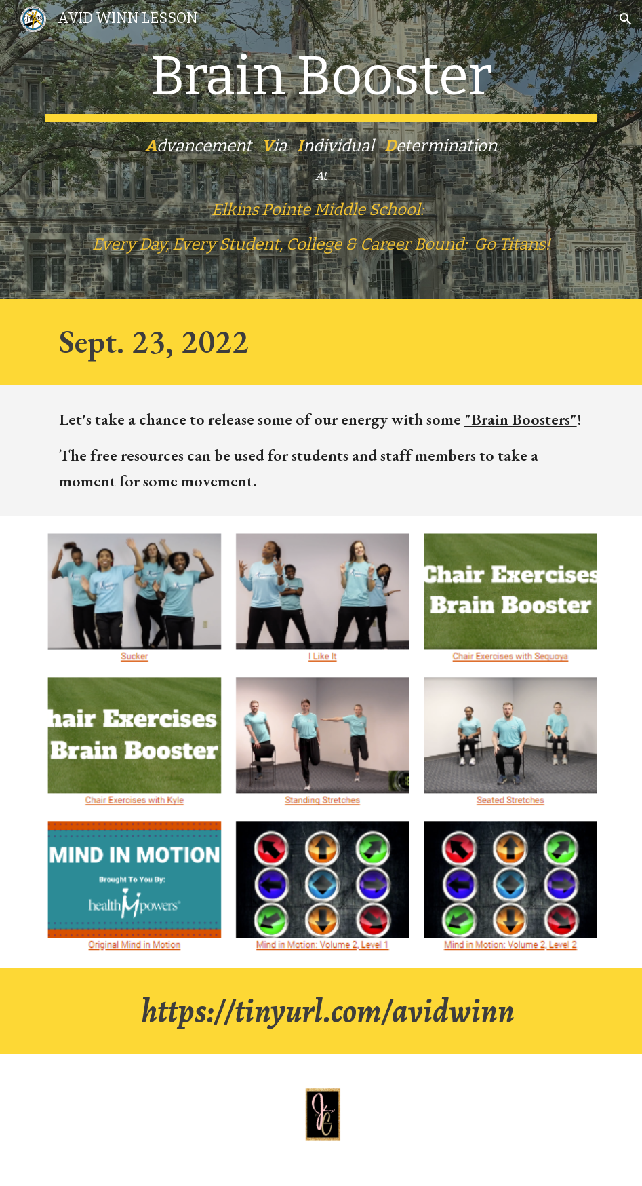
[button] (625, 19)
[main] (321, 149)
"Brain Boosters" (520, 418)
